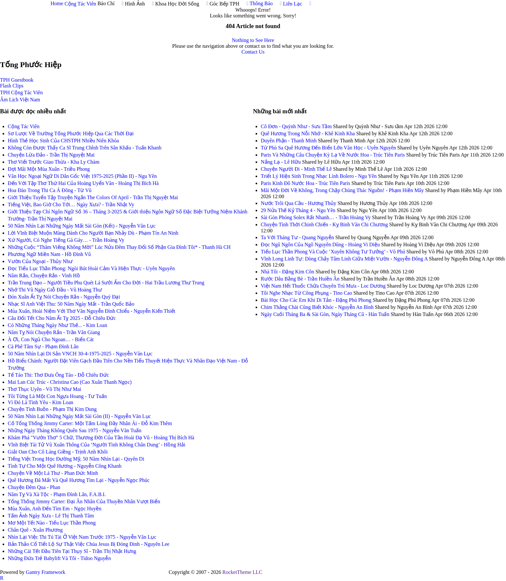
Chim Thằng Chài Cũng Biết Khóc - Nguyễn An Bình (317, 307)
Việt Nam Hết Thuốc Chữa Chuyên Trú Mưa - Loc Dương (323, 286)
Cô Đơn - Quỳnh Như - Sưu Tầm (296, 126)
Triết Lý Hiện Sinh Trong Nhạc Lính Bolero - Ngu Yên (319, 176)
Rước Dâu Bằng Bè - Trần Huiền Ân (300, 278)
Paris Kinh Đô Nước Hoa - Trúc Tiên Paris (305, 183)
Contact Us (253, 52)
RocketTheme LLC (242, 572)
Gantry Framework (45, 572)
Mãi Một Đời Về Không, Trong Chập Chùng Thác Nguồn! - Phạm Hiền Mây (342, 190)
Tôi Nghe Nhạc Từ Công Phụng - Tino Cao (306, 293)
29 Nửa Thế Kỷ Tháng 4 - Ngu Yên (298, 210)
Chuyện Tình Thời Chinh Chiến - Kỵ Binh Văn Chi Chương (324, 224)
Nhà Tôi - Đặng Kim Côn (287, 271)
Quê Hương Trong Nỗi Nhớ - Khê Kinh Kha (308, 133)
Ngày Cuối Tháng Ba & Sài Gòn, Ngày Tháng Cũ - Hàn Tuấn (325, 314)
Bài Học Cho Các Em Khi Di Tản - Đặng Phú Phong (316, 300)
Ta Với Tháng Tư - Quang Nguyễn (297, 237)
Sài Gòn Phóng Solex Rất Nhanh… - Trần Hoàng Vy (316, 217)
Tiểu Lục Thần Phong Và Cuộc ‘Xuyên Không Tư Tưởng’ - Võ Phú (333, 251)
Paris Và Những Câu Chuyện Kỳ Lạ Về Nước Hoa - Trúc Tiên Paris (333, 155)
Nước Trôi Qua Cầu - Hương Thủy (298, 203)
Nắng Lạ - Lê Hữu (281, 162)
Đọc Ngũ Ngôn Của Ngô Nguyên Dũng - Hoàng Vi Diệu (320, 244)
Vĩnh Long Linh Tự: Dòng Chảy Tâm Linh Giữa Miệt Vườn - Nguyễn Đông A (345, 258)
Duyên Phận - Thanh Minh (289, 140)
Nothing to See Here (253, 40)
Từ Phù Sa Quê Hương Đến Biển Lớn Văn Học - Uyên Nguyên (329, 147)
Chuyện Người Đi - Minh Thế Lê (296, 169)
